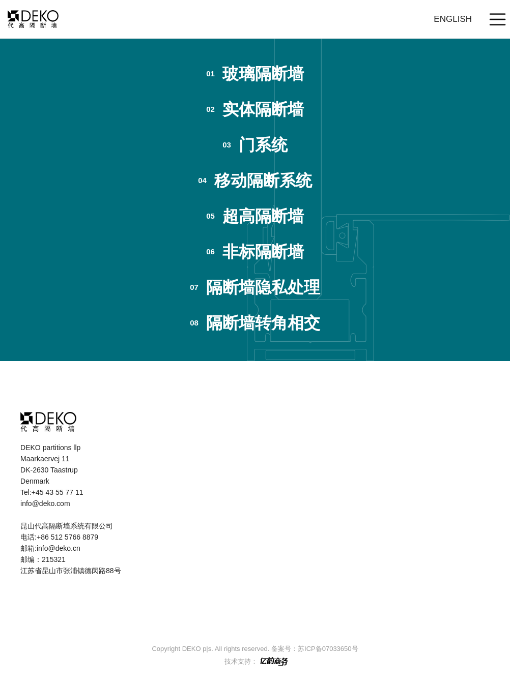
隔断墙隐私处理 (255, 287)
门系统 (255, 145)
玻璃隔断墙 (255, 74)
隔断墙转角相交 (255, 323)
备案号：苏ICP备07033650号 (314, 648)
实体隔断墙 (255, 109)
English (453, 19)
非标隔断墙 (255, 252)
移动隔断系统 (255, 180)
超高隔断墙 (255, 216)
